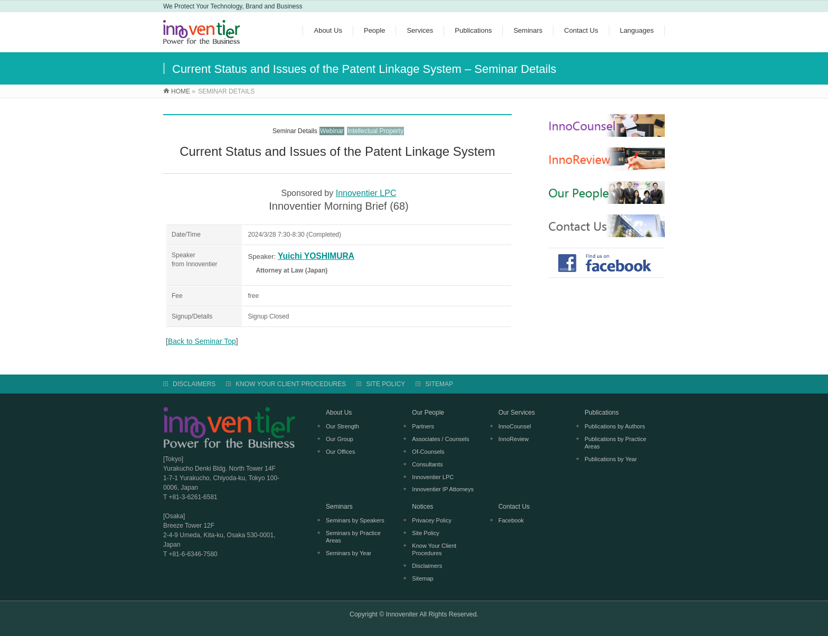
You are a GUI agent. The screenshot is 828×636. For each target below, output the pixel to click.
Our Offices (340, 451)
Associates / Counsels (440, 439)
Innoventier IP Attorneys (443, 489)
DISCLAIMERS (194, 384)
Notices (422, 506)
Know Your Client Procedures (434, 549)
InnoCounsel (514, 426)
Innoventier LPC (366, 193)
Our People (428, 412)
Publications (602, 412)
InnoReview (513, 439)
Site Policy (425, 533)
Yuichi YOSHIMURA (316, 255)
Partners (423, 426)
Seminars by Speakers (355, 520)
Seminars (339, 506)
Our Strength (342, 426)
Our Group (339, 439)
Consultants (427, 464)
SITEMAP (439, 384)
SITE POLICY (385, 384)
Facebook (511, 520)
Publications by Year (611, 459)
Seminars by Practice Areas (353, 537)
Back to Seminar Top (202, 341)
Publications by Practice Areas (615, 443)
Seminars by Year (348, 553)
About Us (339, 412)
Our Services (516, 412)
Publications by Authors (615, 426)
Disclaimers (427, 566)
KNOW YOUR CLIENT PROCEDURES (291, 384)
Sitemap (422, 578)
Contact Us (514, 506)
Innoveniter (402, 614)
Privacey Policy (431, 520)
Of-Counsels (428, 451)
